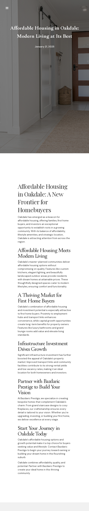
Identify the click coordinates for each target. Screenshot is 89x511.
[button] (7, 8)
